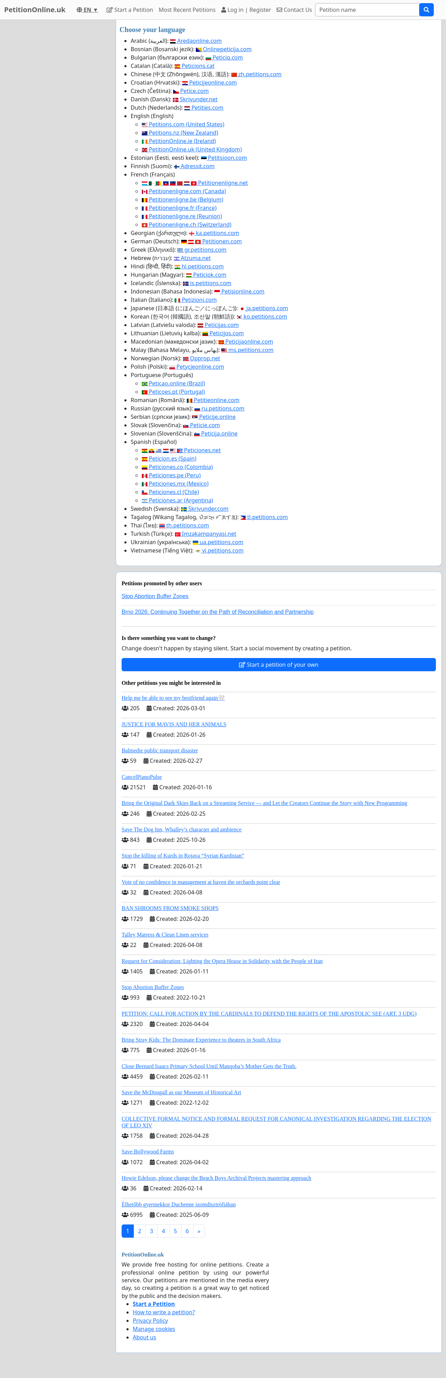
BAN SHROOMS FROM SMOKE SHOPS (170, 908)
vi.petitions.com (219, 550)
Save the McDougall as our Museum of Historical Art (181, 1092)
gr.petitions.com (201, 249)
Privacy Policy (150, 1320)
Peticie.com (201, 425)
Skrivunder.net (195, 99)
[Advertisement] (55, 124)
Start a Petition (130, 10)
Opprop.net (201, 358)
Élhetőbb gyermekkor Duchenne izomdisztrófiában (179, 1204)
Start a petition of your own (278, 664)
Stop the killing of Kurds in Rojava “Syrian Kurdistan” (183, 856)
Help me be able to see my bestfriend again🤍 (173, 698)
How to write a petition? (164, 1312)
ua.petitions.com (218, 542)
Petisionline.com (239, 291)
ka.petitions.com (214, 233)
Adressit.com (194, 166)
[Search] (367, 9)
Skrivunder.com (205, 508)
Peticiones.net (181, 450)
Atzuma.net (192, 258)
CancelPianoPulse (142, 777)
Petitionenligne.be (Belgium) (182, 199)
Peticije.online (214, 417)
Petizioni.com (196, 300)
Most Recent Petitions (187, 10)
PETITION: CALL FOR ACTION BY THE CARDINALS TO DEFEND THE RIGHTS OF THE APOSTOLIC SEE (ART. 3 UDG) (269, 1014)
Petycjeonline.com (196, 366)
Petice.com (191, 91)
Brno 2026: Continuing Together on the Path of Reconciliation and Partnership (218, 612)
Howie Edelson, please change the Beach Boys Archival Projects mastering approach (216, 1178)
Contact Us (294, 10)
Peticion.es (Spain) (169, 458)
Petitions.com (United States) (183, 124)
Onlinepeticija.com (224, 49)
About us (144, 1337)
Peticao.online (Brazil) (173, 383)
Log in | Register (246, 10)
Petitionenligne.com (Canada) (184, 191)
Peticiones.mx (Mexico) (175, 483)
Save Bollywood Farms (148, 1151)
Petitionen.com (211, 241)
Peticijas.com (218, 325)
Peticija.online (216, 433)
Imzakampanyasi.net (205, 534)
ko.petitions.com (262, 316)
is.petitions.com (207, 283)
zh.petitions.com (256, 74)
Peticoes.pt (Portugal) (173, 392)
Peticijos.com (223, 333)
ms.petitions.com (247, 350)
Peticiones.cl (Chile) (170, 492)
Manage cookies (154, 1329)
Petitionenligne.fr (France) (179, 208)
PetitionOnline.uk (35, 9)
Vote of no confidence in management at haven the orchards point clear (201, 882)
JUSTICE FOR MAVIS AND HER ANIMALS (174, 724)
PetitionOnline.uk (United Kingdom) (192, 149)
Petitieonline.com (213, 400)
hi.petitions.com (199, 266)
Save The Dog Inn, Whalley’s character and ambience (181, 829)
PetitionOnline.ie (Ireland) (179, 141)
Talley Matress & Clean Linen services (165, 935)
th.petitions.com (184, 525)
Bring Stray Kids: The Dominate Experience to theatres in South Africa (201, 1040)
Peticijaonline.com (245, 341)
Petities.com (203, 107)
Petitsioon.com (224, 158)
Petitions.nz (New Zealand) (180, 132)
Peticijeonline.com (209, 82)
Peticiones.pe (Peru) (171, 475)
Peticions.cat (195, 66)
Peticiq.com (224, 57)
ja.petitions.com (263, 308)
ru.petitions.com (219, 408)
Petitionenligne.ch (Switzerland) (186, 224)
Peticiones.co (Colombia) (177, 467)
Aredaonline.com (196, 41)
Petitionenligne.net (195, 183)
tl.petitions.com (264, 517)
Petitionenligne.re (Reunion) (182, 216)
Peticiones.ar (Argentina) (177, 500)
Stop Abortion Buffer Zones (155, 596)
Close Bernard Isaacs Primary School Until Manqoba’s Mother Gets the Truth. (209, 1066)
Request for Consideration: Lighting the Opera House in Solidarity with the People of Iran (222, 961)
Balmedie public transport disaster (160, 750)
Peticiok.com (206, 275)
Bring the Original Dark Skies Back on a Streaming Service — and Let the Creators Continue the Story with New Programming (264, 803)
